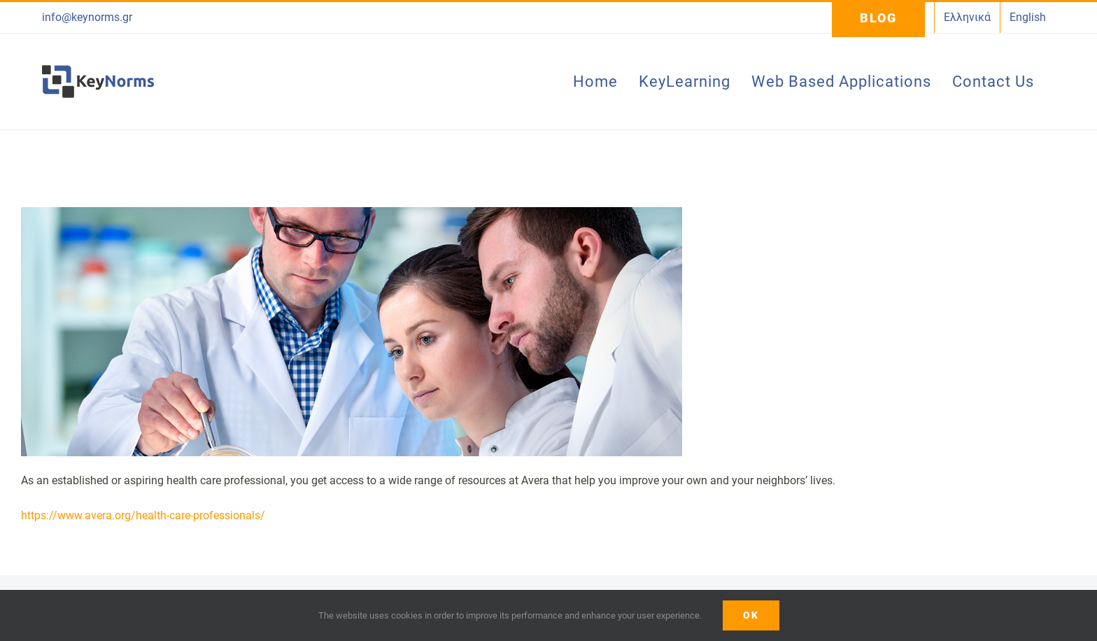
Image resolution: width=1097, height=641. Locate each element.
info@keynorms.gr (87, 17)
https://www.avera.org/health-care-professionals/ (143, 515)
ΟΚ (751, 615)
